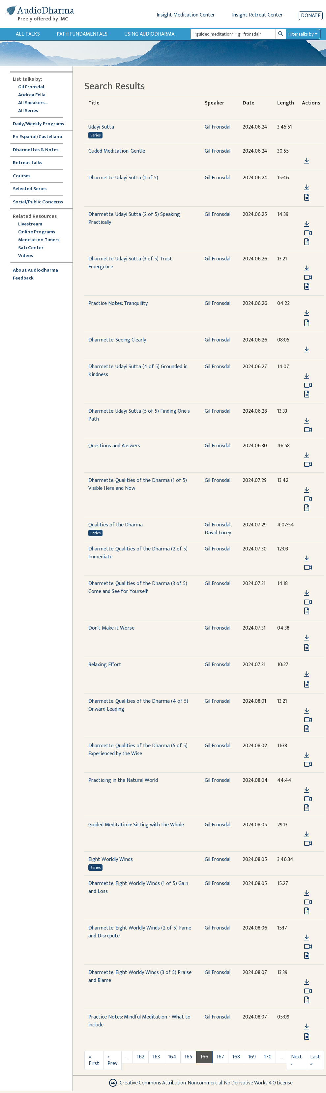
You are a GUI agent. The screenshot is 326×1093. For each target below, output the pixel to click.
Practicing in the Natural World (123, 780)
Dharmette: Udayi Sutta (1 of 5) (123, 177)
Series (95, 135)
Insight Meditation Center (186, 15)
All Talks (28, 34)
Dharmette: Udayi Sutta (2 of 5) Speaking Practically (134, 218)
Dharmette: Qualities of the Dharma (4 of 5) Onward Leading (138, 705)
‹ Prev (112, 1060)
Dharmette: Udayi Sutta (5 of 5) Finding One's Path (139, 415)
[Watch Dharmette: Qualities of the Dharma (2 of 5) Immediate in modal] (308, 567)
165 (188, 1056)
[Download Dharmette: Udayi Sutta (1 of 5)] (306, 187)
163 (156, 1056)
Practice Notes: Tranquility (118, 303)
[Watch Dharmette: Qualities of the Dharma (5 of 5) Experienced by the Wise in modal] (308, 764)
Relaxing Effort (104, 664)
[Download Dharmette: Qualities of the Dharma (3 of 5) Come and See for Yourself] (306, 593)
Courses (21, 176)
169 (252, 1056)
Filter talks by (300, 34)
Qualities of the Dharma (115, 524)
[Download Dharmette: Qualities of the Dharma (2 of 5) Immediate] (306, 559)
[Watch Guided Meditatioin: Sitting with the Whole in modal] (308, 843)
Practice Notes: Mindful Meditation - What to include (139, 1021)
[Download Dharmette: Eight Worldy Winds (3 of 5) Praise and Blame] (306, 982)
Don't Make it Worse (111, 628)
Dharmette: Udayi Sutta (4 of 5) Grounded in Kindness (138, 370)
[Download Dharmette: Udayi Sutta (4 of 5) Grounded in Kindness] (306, 376)
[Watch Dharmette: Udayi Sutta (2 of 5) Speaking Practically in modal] (308, 233)
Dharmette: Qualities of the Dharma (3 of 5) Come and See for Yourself (137, 587)
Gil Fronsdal (31, 87)
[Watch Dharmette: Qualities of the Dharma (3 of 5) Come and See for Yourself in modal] (308, 602)
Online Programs (36, 232)
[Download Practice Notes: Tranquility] (306, 313)
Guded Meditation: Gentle (116, 151)
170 (268, 1056)
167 (220, 1056)
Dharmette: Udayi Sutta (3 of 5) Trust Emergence (130, 262)
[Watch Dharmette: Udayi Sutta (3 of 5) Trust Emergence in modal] (308, 277)
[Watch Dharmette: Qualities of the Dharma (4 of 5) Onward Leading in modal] (308, 720)
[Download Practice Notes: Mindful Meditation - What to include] (306, 1027)
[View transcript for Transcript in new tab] (306, 286)
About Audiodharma (35, 270)
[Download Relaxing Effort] (306, 674)
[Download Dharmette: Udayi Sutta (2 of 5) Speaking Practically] (306, 224)
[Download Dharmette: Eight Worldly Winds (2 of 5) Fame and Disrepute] (306, 938)
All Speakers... (32, 103)
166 (204, 1056)
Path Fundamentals (82, 34)
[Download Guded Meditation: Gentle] (306, 161)
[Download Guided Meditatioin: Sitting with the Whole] (306, 835)
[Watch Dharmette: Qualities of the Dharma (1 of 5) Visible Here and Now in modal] (308, 499)
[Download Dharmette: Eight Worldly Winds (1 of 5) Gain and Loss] (306, 893)
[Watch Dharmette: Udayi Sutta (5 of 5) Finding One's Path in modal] (308, 430)
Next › (296, 1060)
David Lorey (218, 532)
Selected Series (33, 189)
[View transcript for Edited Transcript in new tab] (306, 197)
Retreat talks (27, 163)
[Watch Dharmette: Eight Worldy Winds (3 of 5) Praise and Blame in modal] (308, 991)
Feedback (23, 278)
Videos (29, 256)
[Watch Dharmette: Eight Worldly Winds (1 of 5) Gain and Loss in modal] (308, 902)
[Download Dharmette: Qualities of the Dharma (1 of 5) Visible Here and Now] (306, 490)
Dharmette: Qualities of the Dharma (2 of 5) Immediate (138, 553)
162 (140, 1056)
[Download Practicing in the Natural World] (306, 790)
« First (94, 1060)
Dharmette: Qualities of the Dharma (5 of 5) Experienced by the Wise (138, 749)
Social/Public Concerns (38, 202)
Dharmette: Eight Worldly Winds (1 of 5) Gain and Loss (138, 887)
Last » (315, 1060)
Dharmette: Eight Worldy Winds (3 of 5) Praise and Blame (140, 976)
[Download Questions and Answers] (306, 455)
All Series (28, 111)
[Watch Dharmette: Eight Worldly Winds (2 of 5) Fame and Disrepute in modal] (308, 946)
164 (172, 1056)
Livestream (30, 224)
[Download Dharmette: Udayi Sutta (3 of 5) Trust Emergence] (306, 269)
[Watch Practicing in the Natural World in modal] (308, 799)
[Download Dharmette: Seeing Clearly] (306, 350)
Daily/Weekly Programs (42, 124)
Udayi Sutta (101, 127)
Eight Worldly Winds (110, 859)
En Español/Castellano (37, 137)
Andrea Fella (31, 95)
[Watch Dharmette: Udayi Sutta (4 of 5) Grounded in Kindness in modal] (308, 385)
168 (236, 1056)
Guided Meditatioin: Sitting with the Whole (136, 824)
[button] (306, 151)
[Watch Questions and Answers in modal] (308, 464)
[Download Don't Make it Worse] (306, 638)
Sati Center (31, 248)
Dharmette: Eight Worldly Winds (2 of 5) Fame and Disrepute (139, 932)
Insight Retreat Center (257, 15)
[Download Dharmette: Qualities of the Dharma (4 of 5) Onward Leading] (306, 711)
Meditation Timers (38, 240)
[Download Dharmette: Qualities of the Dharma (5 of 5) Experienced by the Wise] (306, 755)
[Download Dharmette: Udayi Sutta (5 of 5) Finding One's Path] (306, 421)
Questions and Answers (114, 445)
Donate (310, 15)
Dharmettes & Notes (35, 150)
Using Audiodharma (149, 34)
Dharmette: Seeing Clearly (117, 340)
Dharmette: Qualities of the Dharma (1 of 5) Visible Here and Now (137, 484)
